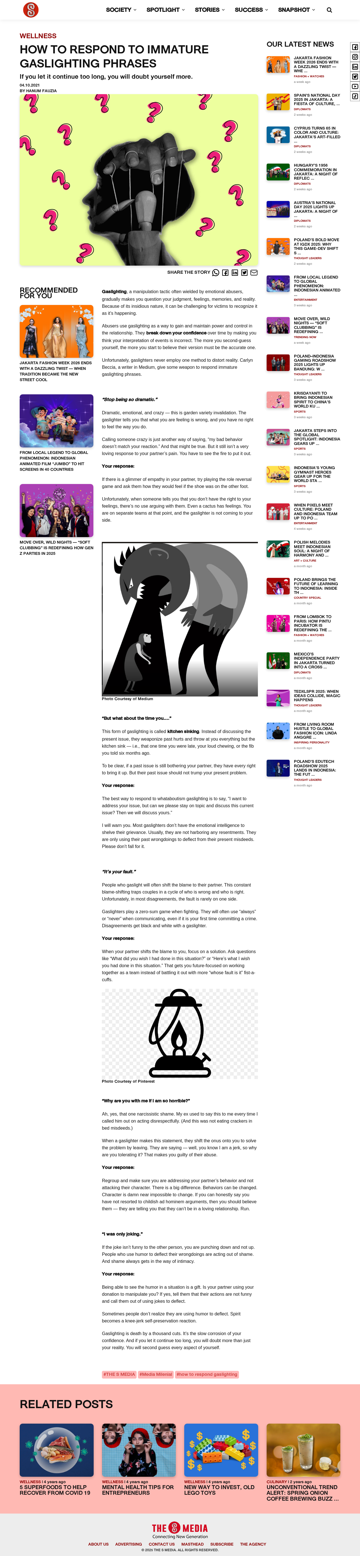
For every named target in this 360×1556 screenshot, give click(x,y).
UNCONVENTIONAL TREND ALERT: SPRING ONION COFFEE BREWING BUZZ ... (303, 1493)
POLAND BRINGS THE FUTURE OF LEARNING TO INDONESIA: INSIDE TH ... (316, 586)
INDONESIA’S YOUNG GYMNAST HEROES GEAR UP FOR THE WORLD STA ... (314, 474)
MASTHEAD (192, 1545)
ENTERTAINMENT (305, 300)
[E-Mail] (254, 272)
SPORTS (300, 411)
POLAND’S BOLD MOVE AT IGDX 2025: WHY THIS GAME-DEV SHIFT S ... (316, 246)
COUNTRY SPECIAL (307, 598)
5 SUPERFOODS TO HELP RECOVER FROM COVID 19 (55, 1490)
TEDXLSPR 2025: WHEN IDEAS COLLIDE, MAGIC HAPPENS (317, 696)
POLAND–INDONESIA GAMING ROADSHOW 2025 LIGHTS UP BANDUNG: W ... (315, 363)
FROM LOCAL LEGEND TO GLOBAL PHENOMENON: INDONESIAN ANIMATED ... (317, 286)
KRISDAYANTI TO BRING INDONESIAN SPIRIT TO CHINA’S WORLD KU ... (313, 400)
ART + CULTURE (305, 560)
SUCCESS (252, 10)
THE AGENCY (253, 1545)
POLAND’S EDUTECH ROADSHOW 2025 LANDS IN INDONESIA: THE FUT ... (315, 768)
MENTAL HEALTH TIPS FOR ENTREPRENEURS (138, 1490)
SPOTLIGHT (167, 10)
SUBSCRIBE (221, 1545)
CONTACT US (162, 1545)
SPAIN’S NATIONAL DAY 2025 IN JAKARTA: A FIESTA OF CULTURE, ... (317, 100)
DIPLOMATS (302, 109)
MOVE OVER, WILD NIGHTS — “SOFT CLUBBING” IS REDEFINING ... (312, 325)
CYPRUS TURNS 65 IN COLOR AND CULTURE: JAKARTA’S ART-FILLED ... (317, 135)
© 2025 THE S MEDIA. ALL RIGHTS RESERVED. (180, 1550)
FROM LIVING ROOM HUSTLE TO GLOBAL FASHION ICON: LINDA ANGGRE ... (315, 731)
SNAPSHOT (297, 10)
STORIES (211, 10)
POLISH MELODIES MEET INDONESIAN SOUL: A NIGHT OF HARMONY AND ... (312, 549)
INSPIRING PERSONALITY (312, 742)
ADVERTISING (128, 1545)
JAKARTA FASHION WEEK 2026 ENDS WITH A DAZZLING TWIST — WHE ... (316, 64)
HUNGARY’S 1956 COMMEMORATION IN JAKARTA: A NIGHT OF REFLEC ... (316, 172)
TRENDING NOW (305, 337)
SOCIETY (122, 10)
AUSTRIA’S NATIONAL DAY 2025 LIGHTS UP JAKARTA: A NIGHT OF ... (316, 209)
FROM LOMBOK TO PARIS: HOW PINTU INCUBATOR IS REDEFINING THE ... (313, 623)
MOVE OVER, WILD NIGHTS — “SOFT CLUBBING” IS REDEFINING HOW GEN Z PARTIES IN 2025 (56, 548)
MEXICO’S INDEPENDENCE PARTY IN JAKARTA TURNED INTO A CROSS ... (316, 661)
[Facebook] (226, 272)
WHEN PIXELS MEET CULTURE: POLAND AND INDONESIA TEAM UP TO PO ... (316, 512)
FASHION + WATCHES (309, 76)
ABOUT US (98, 1545)
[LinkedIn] (235, 272)
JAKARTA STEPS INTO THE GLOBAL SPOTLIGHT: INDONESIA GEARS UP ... (317, 437)
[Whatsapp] (216, 272)
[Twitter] (245, 272)
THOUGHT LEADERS (308, 258)
